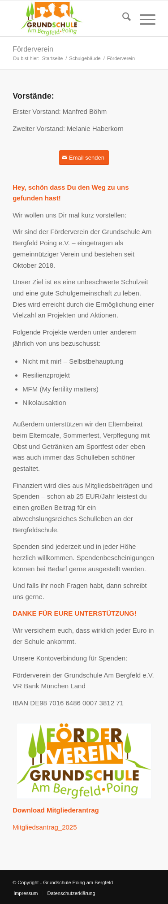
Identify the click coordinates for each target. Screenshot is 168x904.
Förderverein (33, 49)
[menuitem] (122, 18)
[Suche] (122, 18)
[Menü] (143, 18)
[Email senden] (84, 157)
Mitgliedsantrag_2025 (45, 827)
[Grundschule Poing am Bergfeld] (70, 18)
